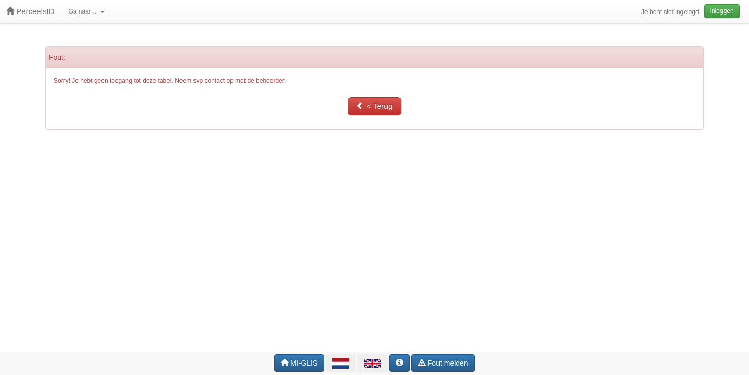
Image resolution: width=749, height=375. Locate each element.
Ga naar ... (87, 11)
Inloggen (722, 11)
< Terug (374, 106)
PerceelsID (30, 11)
